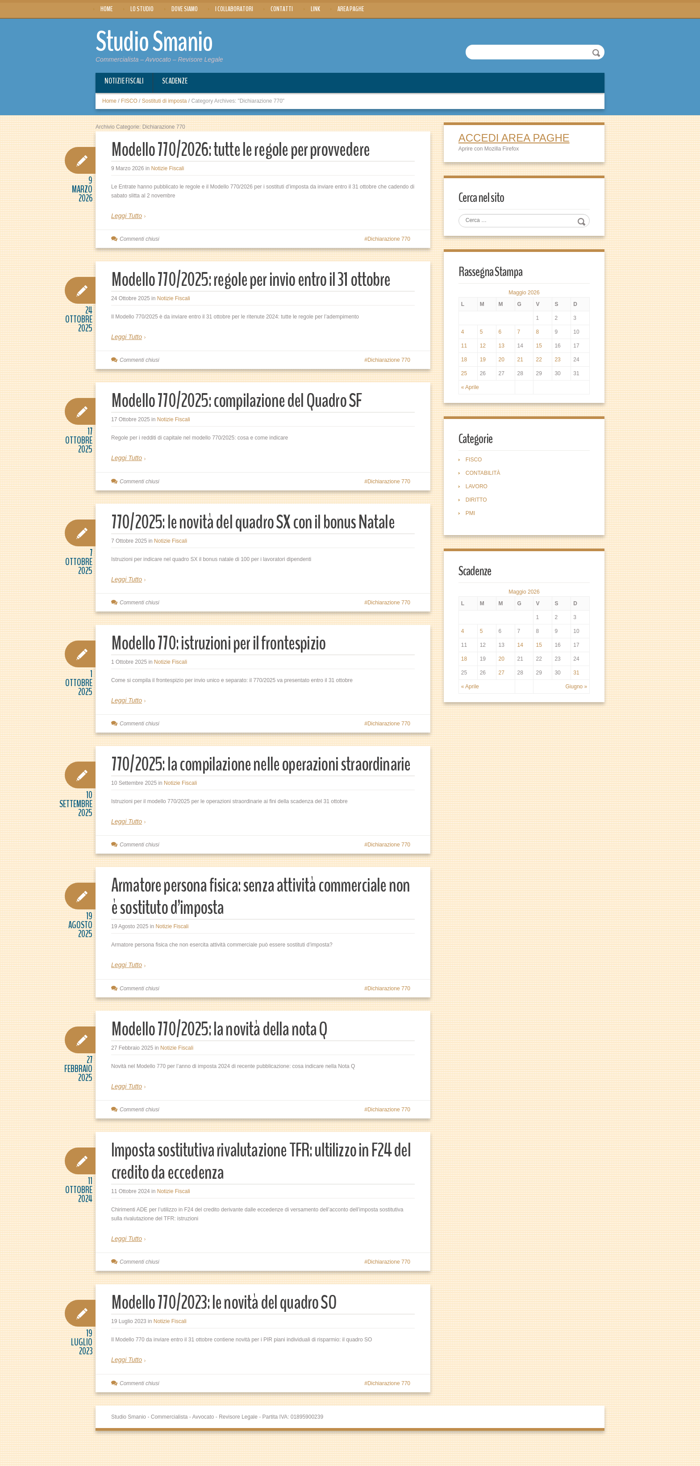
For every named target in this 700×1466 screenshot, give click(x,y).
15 (539, 346)
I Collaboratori (234, 9)
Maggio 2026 (523, 293)
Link (315, 9)
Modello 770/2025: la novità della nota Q (224, 1050)
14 (520, 647)
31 (576, 674)
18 (465, 360)
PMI (471, 514)
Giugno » (575, 688)
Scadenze (175, 80)
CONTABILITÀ (484, 474)
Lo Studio (142, 9)
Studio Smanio (161, 41)
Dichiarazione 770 (388, 238)
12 (483, 346)
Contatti (282, 9)
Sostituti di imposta (164, 100)
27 (502, 674)
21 (520, 360)
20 (502, 360)
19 (483, 360)
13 (502, 346)
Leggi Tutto (126, 215)
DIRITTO (477, 501)
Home (106, 9)
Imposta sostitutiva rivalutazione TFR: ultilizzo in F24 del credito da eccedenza (258, 1183)
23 (557, 360)
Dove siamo (184, 9)
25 (465, 374)
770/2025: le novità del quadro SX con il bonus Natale (259, 521)
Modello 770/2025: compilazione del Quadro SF (242, 400)
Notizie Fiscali (124, 80)
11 (465, 346)
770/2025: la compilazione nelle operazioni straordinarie (229, 775)
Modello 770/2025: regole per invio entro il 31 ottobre (258, 279)
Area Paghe (351, 9)
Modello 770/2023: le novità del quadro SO (228, 1324)
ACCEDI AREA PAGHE (515, 138)
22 (539, 360)
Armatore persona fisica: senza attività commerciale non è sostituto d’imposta (254, 918)
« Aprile (471, 388)
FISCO (129, 100)
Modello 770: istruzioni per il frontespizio (223, 642)
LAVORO (477, 488)
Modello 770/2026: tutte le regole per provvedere (247, 149)
